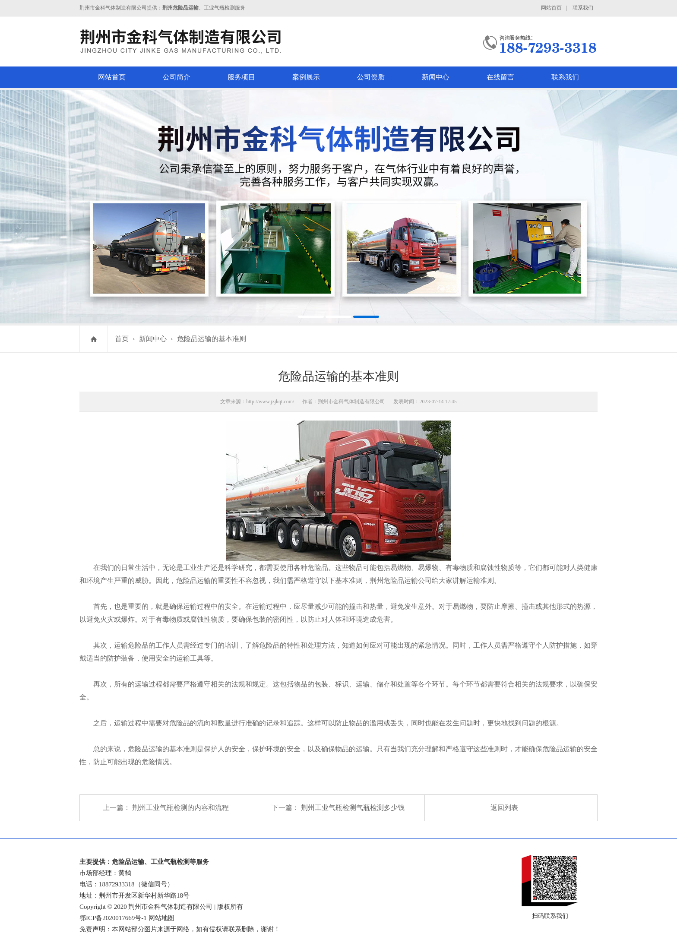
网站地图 (161, 917)
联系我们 (583, 8)
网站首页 (551, 8)
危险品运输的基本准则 (211, 338)
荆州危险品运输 (394, 580)
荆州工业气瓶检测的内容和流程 (180, 807)
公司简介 (176, 77)
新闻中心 (435, 77)
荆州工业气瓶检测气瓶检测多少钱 (353, 807)
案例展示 (306, 77)
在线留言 (500, 77)
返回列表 (504, 807)
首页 (122, 338)
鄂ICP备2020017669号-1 (113, 917)
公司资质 (371, 77)
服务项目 (241, 77)
